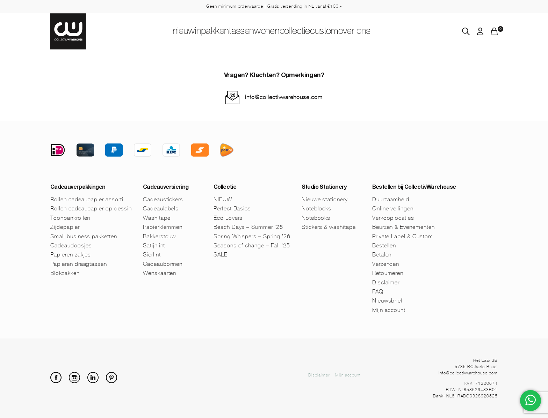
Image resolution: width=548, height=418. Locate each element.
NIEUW (139, 31)
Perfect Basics (232, 208)
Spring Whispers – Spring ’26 (252, 236)
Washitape (157, 218)
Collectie (310, 31)
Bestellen (384, 245)
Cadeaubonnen (163, 264)
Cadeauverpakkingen (77, 188)
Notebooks (316, 218)
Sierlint (152, 254)
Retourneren (388, 273)
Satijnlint (154, 245)
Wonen (267, 31)
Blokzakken (65, 273)
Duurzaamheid (391, 199)
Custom (355, 31)
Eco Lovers (228, 218)
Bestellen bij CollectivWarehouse (414, 188)
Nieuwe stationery (325, 199)
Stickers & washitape (329, 227)
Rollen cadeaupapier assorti (86, 199)
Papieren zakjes (70, 254)
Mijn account (389, 310)
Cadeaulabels (161, 208)
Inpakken (182, 31)
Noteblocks (317, 208)
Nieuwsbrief (387, 300)
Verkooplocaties (393, 218)
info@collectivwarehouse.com (284, 97)
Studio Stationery (324, 188)
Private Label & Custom (402, 236)
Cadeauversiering (166, 188)
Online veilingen (392, 208)
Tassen (226, 31)
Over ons (399, 31)
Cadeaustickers (163, 199)
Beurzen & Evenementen (403, 227)
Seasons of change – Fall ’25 (252, 245)
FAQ (377, 291)
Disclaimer (386, 282)
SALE (221, 254)
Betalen (382, 254)
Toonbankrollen (70, 218)
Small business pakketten (83, 236)
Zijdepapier (65, 227)
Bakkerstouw (159, 236)
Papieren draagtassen (78, 264)
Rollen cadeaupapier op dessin (91, 208)
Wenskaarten (159, 273)
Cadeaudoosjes (71, 245)
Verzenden (385, 264)
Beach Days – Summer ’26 (248, 227)
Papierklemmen (162, 227)
